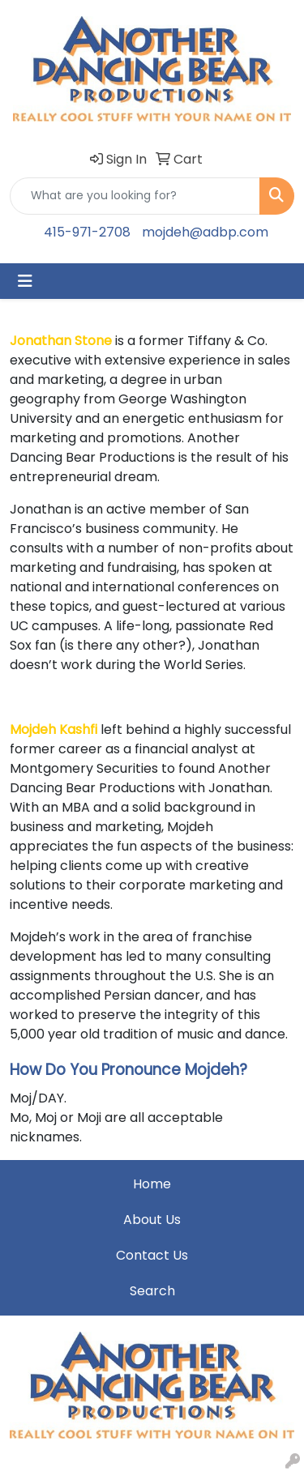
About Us (152, 1219)
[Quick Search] (135, 196)
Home (152, 1184)
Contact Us (152, 1255)
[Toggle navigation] (25, 281)
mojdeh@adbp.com (205, 232)
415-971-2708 (87, 232)
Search (152, 1291)
